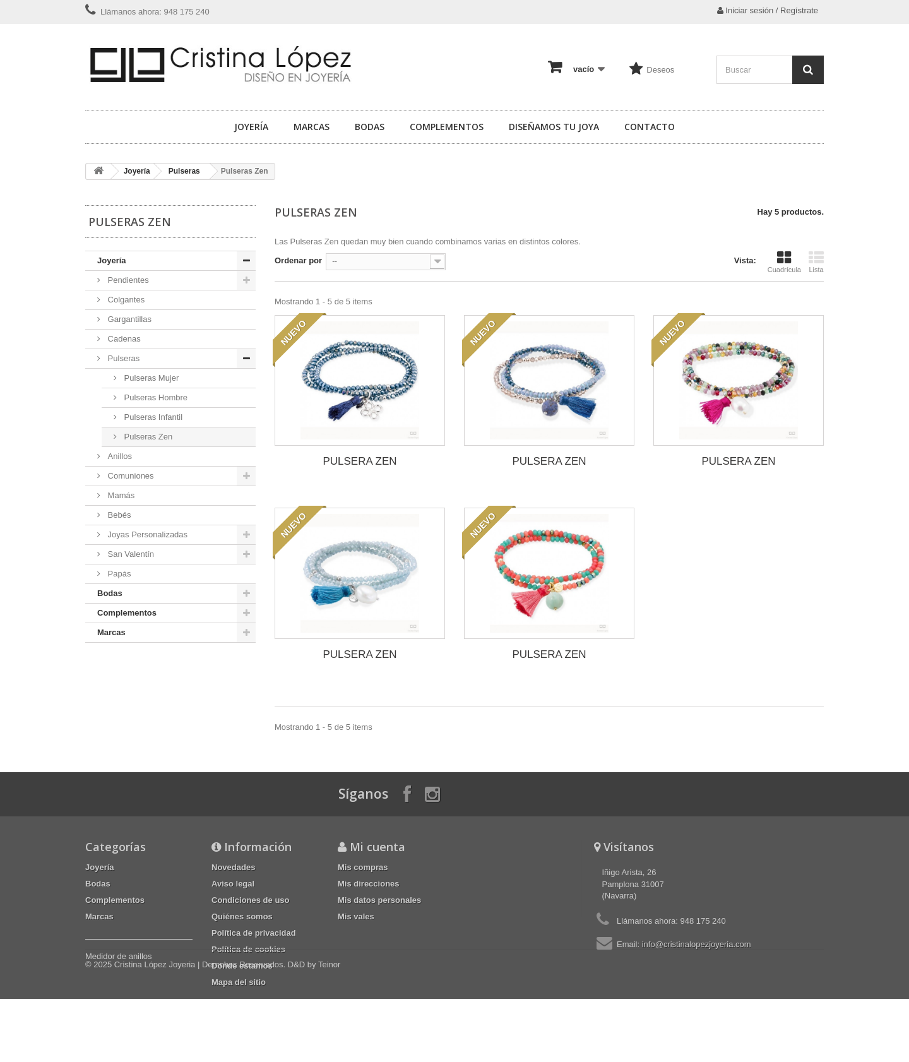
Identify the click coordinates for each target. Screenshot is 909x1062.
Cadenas (123, 338)
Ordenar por (298, 260)
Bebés (118, 515)
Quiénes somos (242, 916)
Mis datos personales (379, 900)
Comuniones (129, 475)
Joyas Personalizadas (146, 534)
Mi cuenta (377, 846)
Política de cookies (248, 949)
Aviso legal (232, 883)
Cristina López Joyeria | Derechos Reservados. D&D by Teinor (227, 1027)
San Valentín (129, 554)
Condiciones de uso (250, 900)
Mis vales (356, 916)
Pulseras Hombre (154, 397)
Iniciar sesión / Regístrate (767, 10)
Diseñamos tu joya (554, 127)
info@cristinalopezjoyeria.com (696, 944)
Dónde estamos (242, 965)
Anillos (118, 456)
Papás (118, 573)
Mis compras (363, 867)
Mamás (119, 495)
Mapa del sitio (238, 982)
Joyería (251, 127)
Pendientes (127, 280)
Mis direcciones (369, 883)
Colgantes (125, 299)
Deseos (660, 70)
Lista (816, 262)
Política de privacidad (253, 933)
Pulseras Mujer (150, 378)
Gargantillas (128, 319)
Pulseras (184, 171)
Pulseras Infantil (152, 417)
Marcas (312, 127)
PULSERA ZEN (359, 461)
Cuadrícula (784, 262)
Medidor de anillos (118, 956)
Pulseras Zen (147, 436)
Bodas (369, 127)
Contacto (649, 127)
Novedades (233, 867)
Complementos (447, 127)
